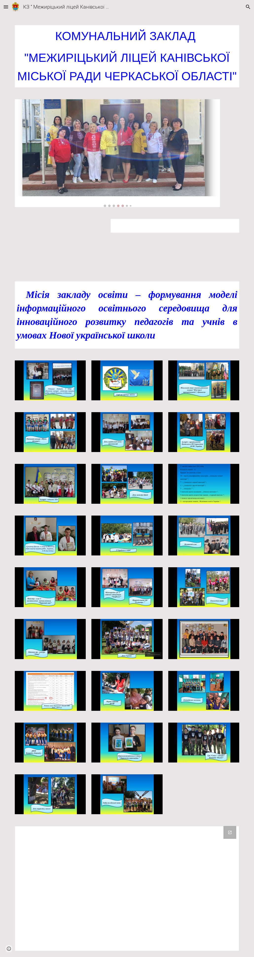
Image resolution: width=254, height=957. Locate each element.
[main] (127, 56)
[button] (6, 7)
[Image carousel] (117, 153)
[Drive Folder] (127, 888)
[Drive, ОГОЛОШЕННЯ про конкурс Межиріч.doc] (60, 244)
